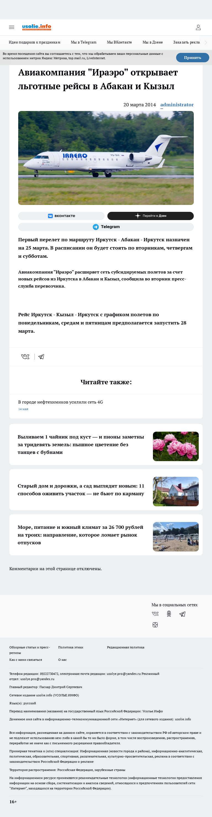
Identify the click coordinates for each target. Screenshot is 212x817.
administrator (177, 104)
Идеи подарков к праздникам (34, 42)
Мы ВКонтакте (119, 42)
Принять (192, 57)
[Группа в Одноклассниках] (169, 613)
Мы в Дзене (153, 42)
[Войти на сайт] (198, 27)
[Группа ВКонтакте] (61, 216)
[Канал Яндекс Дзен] (150, 216)
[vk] (26, 357)
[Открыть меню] (11, 27)
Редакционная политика (125, 647)
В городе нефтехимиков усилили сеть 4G (106, 406)
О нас (62, 660)
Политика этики (70, 647)
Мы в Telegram (84, 42)
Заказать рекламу (189, 42)
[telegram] (43, 357)
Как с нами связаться (25, 660)
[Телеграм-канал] (106, 227)
